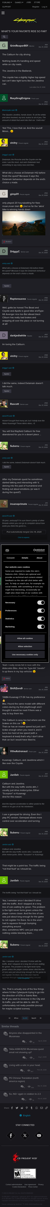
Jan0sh (14, 774)
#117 (43, 775)
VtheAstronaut (19, 751)
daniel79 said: (7, 416)
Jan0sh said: (6, 845)
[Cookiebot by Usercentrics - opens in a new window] (34, 550)
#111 (43, 504)
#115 (43, 688)
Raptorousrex (18, 298)
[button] (3, 13)
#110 (43, 446)
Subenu (14, 446)
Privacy (41, 1185)
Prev (16, 1018)
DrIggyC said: (7, 155)
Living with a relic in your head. (24, 1065)
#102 (43, 103)
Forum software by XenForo (22, 1204)
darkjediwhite (18, 335)
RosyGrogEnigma (20, 98)
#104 (43, 194)
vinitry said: (6, 263)
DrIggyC (15, 251)
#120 (43, 945)
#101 (43, 46)
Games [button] (18, 2)
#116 (43, 751)
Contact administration (14, 1185)
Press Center (33, 1187)
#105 (43, 252)
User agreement (30, 1185)
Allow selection (25, 646)
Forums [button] (6, 2)
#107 (43, 336)
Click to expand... (24, 537)
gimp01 (14, 194)
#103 (43, 143)
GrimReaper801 (19, 45)
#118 (43, 833)
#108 (43, 356)
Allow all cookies (25, 638)
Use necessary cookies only (25, 654)
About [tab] (39, 558)
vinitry (13, 142)
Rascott (14, 404)
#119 (43, 881)
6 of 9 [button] (25, 1018)
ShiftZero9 (16, 688)
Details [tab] (25, 558)
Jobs (28, 2)
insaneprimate (18, 504)
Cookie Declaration (19, 1187)
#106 (43, 299)
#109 (43, 404)
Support (6, 7)
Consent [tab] (11, 558)
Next (34, 1018)
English (25, 1115)
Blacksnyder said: (8, 110)
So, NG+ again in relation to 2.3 (25, 1093)
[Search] (4, 37)
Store (37, 2)
